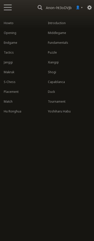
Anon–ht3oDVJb (59, 7)
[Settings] (89, 7)
